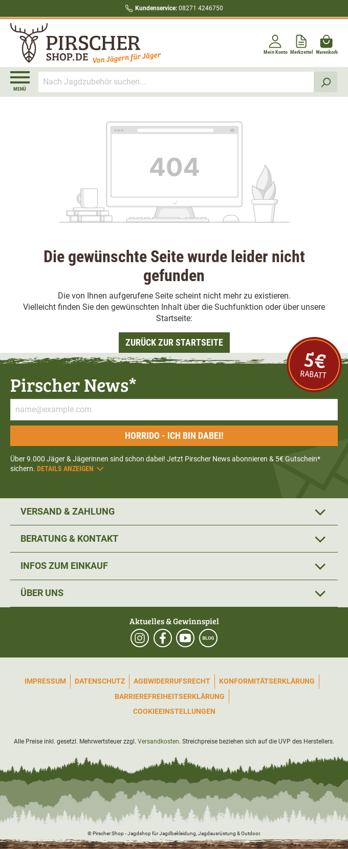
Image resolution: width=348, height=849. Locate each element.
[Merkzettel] (301, 43)
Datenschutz (100, 681)
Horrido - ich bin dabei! (174, 435)
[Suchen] (326, 82)
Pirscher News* (73, 384)
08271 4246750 (179, 8)
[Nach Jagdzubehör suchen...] (176, 82)
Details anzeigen (71, 468)
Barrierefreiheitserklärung (170, 696)
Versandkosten (158, 741)
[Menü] (20, 81)
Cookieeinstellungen (174, 711)
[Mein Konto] (276, 43)
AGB (141, 681)
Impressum (45, 681)
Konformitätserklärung (267, 681)
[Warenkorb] (327, 43)
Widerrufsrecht (179, 681)
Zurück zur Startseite (174, 342)
